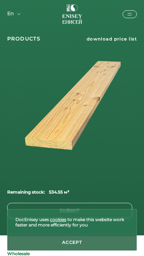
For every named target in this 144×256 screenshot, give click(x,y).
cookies (58, 219)
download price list (112, 39)
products (23, 39)
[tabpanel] (72, 107)
